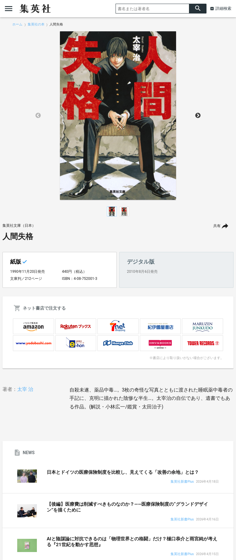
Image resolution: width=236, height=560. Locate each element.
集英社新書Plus (182, 482)
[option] (118, 116)
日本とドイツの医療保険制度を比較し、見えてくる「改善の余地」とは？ (123, 472)
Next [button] (198, 116)
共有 (217, 226)
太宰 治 (25, 389)
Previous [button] (38, 116)
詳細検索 (223, 8)
